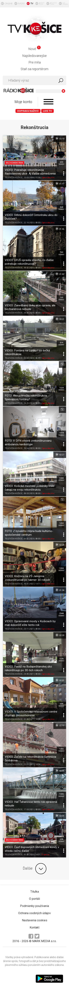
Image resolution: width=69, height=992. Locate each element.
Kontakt (34, 927)
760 (61, 253)
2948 (61, 614)
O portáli (34, 899)
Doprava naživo (28, 111)
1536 (61, 660)
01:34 (59, 589)
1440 (61, 795)
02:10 (59, 725)
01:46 (59, 228)
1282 (61, 750)
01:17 (59, 183)
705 (61, 298)
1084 (61, 479)
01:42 (59, 273)
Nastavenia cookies (34, 920)
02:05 (59, 770)
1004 (61, 569)
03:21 (59, 319)
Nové (34, 49)
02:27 (59, 454)
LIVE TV (47, 111)
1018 (61, 434)
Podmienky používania (34, 906)
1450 (61, 524)
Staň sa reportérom (34, 69)
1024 (61, 389)
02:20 (59, 635)
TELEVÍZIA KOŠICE (14, 177)
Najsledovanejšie (34, 56)
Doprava (45, 854)
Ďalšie (34, 868)
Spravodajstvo (48, 177)
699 (61, 705)
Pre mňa (35, 62)
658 (61, 840)
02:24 (59, 544)
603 (61, 163)
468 (61, 208)
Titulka (34, 891)
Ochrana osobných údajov (34, 913)
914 (61, 343)
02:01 (59, 680)
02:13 (59, 138)
